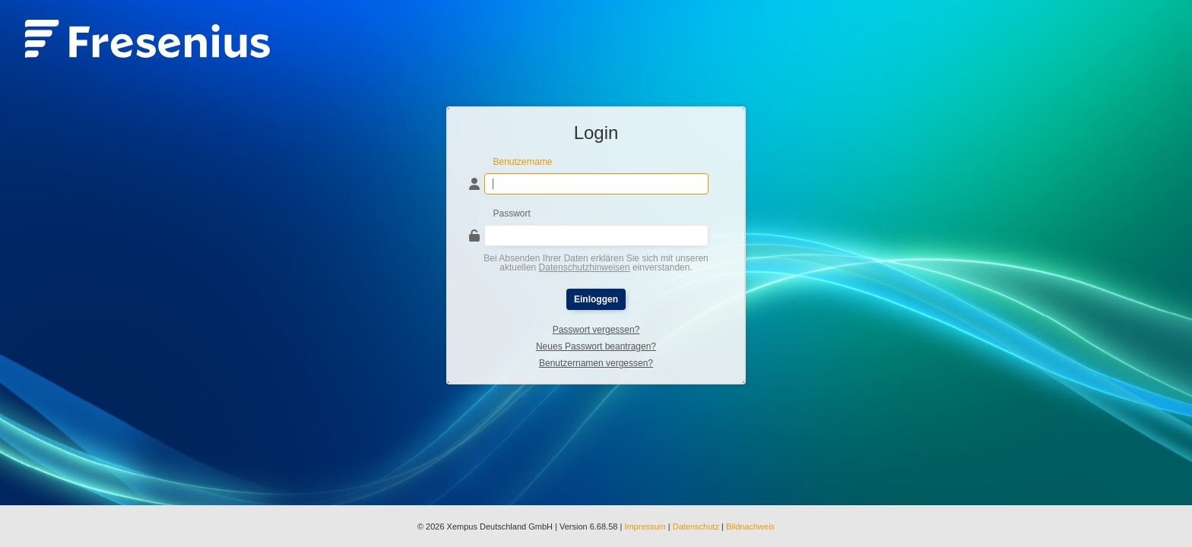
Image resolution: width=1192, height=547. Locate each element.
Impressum (644, 526)
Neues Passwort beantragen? (596, 346)
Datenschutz (696, 526)
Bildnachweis (750, 526)
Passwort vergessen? (596, 329)
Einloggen (596, 299)
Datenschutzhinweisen (584, 267)
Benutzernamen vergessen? (596, 363)
